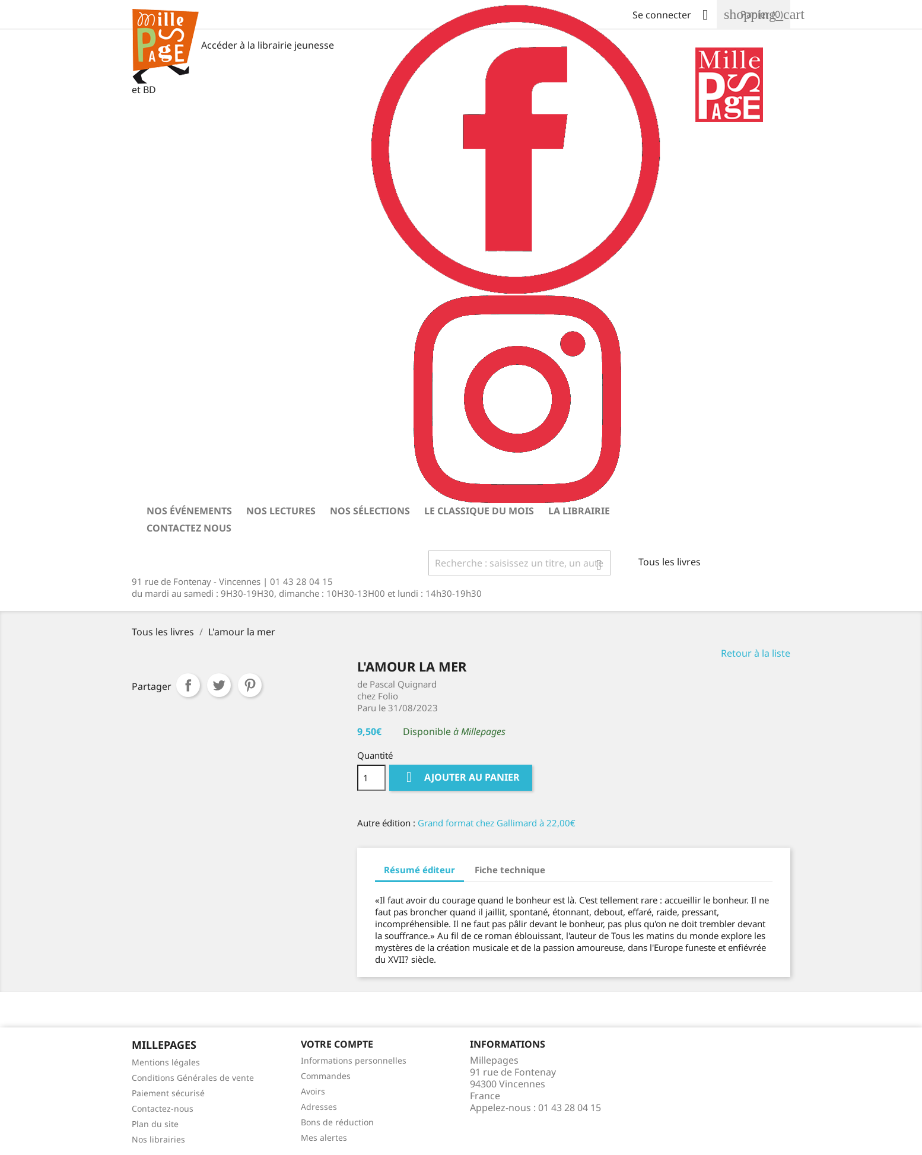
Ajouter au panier (461, 777)
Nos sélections (370, 510)
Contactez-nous (162, 1108)
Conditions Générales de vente (193, 1077)
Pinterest (250, 685)
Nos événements (189, 510)
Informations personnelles (353, 1060)
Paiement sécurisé (168, 1093)
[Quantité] (371, 778)
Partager (188, 685)
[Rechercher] (519, 563)
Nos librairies (158, 1139)
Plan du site (155, 1123)
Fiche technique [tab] (510, 870)
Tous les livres (669, 561)
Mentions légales (166, 1062)
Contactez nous (189, 527)
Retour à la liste (755, 653)
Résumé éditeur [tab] (419, 870)
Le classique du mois (479, 510)
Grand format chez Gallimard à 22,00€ (497, 823)
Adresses (319, 1106)
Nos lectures (281, 510)
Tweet (219, 685)
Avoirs (313, 1091)
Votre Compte (337, 1044)
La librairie (579, 510)
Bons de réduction (337, 1122)
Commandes (326, 1075)
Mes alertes (324, 1137)
